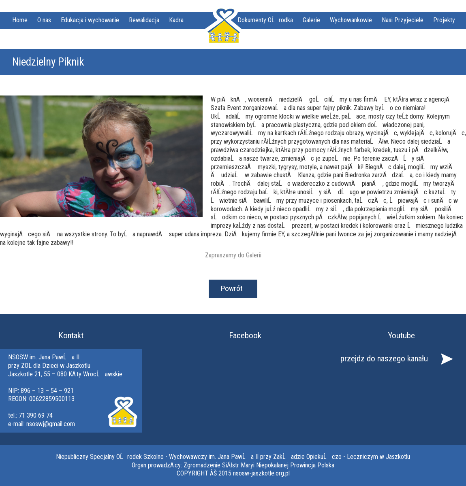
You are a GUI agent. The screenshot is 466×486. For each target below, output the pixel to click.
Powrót (232, 288)
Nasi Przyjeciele (402, 20)
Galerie (311, 20)
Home (20, 20)
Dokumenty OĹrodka (265, 20)
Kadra (176, 20)
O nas (44, 20)
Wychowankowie (351, 20)
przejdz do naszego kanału (384, 358)
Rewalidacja (144, 20)
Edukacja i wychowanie (90, 20)
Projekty (444, 20)
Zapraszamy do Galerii (233, 255)
